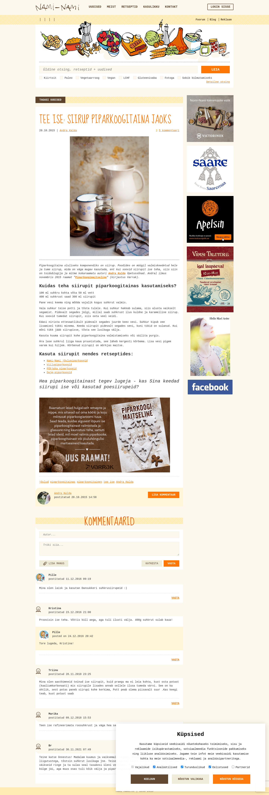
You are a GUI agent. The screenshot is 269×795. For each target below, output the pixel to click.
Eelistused (218, 767)
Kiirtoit (50, 77)
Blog (213, 19)
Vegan (111, 77)
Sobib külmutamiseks (197, 77)
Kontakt (171, 7)
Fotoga (169, 77)
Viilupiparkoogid (59, 364)
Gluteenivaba (147, 77)
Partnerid (241, 767)
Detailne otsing (218, 81)
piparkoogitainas (62, 481)
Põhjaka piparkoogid (62, 368)
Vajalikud (140, 767)
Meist (111, 7)
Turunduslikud (193, 767)
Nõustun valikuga (190, 779)
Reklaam (226, 19)
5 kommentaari (169, 130)
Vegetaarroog (90, 77)
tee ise (109, 481)
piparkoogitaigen (89, 481)
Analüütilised (165, 767)
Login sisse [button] (220, 7)
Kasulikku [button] (151, 7)
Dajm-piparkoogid (59, 372)
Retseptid (129, 7)
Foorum (200, 19)
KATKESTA (152, 563)
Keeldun (149, 779)
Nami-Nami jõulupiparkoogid (67, 360)
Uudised (95, 7)
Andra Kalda (68, 130)
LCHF (126, 77)
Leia (215, 69)
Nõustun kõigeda (231, 779)
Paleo (68, 77)
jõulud (44, 481)
